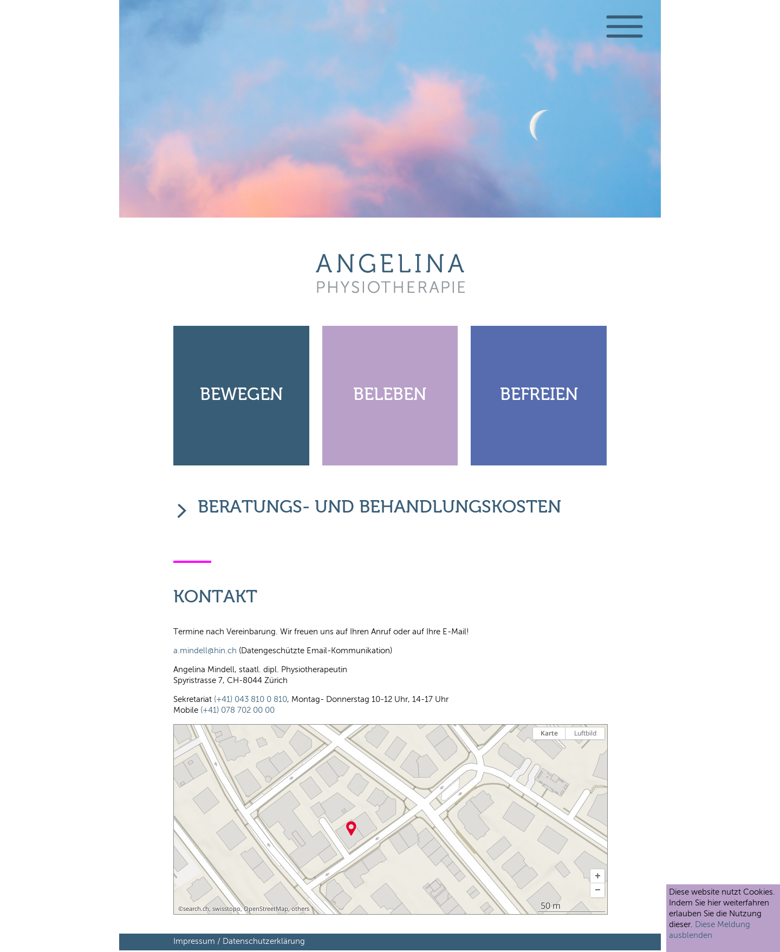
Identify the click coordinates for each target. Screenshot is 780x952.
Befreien (539, 395)
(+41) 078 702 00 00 (237, 710)
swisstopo (226, 908)
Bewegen (241, 395)
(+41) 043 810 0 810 (250, 699)
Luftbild (585, 733)
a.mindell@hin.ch (206, 651)
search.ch (196, 908)
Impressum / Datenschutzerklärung (239, 941)
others (300, 908)
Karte (549, 733)
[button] (597, 876)
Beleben (389, 395)
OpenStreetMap (266, 908)
